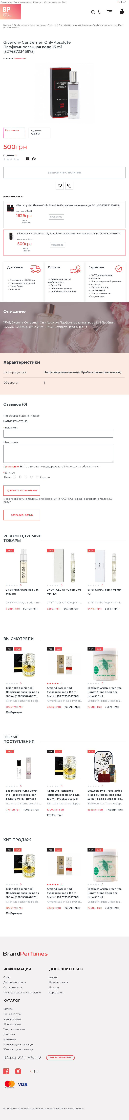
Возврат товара (58, 982)
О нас (6, 977)
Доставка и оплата (23, 2)
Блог (64, 2)
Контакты (37, 2)
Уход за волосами (14, 1029)
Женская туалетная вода (18, 1049)
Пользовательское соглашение (22, 992)
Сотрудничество (52, 2)
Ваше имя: (11, 427)
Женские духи (12, 1024)
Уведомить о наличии (64, 172)
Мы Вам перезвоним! (60, 1058)
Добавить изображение (22, 490)
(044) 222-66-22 (99, 12)
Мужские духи (19, 58)
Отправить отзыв (22, 515)
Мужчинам (9, 1039)
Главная (7, 1008)
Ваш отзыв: (11, 442)
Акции (53, 977)
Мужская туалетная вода (18, 1044)
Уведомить (56, 217)
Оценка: (10, 473)
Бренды (54, 987)
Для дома (9, 1034)
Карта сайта (56, 992)
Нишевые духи (12, 1014)
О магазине (6, 2)
